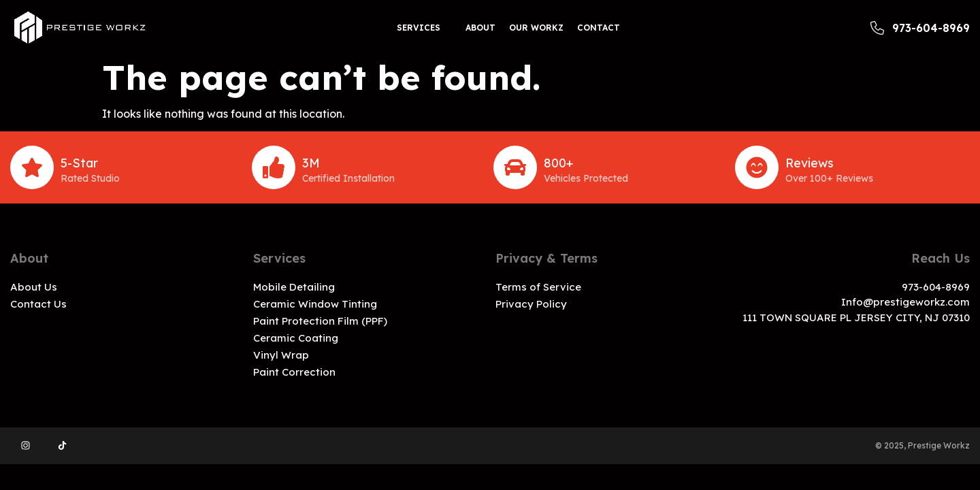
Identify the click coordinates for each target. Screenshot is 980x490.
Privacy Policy (531, 303)
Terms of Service (538, 286)
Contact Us (38, 303)
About (480, 27)
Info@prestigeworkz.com (905, 301)
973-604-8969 (920, 28)
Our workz (536, 27)
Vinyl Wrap (281, 354)
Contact (598, 27)
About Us (33, 286)
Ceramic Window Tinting (315, 303)
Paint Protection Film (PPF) (320, 320)
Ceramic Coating (295, 337)
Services (418, 27)
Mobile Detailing (294, 286)
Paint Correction (294, 371)
